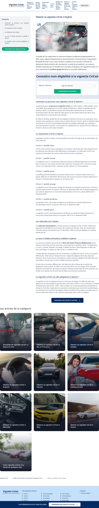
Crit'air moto (65, 500)
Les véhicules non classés (12, 32)
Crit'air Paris (46, 496)
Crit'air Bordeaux (66, 496)
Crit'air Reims (46, 498)
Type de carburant (45, 85)
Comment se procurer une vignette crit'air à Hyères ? (17, 24)
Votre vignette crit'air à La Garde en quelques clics (13, 466)
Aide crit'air (84, 5)
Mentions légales (85, 493)
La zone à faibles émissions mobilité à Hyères (17, 37)
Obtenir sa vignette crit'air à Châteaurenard (81, 386)
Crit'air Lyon (46, 500)
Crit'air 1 (26, 494)
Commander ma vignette (67, 91)
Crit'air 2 (26, 496)
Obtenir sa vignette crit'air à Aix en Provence (48, 346)
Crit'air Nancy (65, 494)
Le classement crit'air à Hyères (13, 28)
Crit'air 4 (26, 500)
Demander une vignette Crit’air (15, 49)
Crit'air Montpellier (48, 494)
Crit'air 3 (26, 498)
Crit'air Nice (65, 498)
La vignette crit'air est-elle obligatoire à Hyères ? (17, 42)
